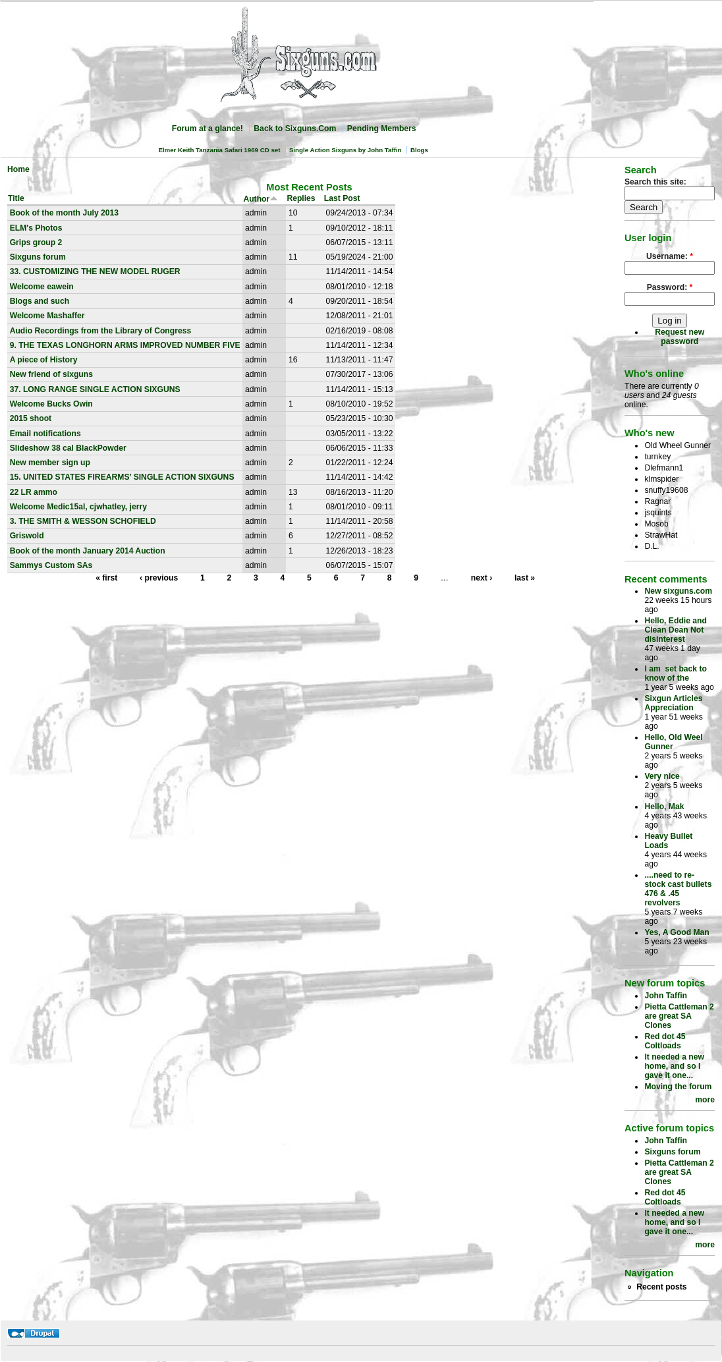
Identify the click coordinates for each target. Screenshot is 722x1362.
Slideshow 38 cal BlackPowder (68, 448)
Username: (669, 256)
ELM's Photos (36, 228)
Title (16, 198)
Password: (670, 287)
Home (18, 169)
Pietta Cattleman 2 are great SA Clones (678, 1016)
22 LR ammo (33, 492)
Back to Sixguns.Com (295, 128)
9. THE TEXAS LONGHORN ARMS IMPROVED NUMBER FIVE (125, 345)
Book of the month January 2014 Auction (87, 550)
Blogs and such (40, 301)
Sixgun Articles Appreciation (673, 703)
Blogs (419, 150)
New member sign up (50, 462)
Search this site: (655, 181)
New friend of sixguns (51, 374)
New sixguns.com (678, 591)
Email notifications (45, 433)
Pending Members (381, 128)
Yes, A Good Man (676, 932)
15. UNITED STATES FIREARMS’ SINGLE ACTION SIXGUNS (122, 477)
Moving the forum (677, 1086)
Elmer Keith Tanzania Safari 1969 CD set (219, 150)
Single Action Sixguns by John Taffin (345, 150)
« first (106, 577)
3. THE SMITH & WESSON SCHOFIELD (83, 521)
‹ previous (159, 577)
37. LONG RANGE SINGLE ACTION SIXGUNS (95, 389)
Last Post (342, 198)
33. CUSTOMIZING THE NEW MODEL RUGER (95, 271)
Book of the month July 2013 (64, 212)
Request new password (679, 336)
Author (260, 199)
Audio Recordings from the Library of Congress (101, 330)
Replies (301, 198)
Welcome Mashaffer (47, 315)
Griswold (27, 535)
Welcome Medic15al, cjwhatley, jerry (78, 506)
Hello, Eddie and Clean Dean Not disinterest (675, 630)
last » (524, 577)
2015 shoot (31, 418)
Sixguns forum (38, 257)
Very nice (661, 776)
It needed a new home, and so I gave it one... (674, 1066)
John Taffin (665, 995)
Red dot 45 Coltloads (664, 1041)
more (705, 1099)
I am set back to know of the (675, 673)
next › (481, 577)
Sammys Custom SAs (51, 565)
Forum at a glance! (207, 128)
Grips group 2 (36, 242)
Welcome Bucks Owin (51, 404)
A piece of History (44, 359)
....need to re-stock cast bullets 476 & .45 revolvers (677, 888)
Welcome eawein (42, 286)
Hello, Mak (664, 806)
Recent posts (661, 1286)
